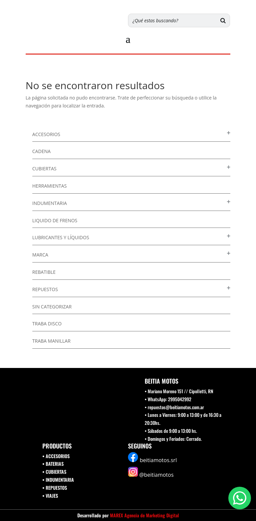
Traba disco (47, 323)
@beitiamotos (156, 474)
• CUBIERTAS (54, 471)
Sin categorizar (52, 306)
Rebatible (44, 272)
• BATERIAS (53, 463)
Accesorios (46, 134)
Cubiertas (44, 168)
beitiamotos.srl (158, 460)
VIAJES (52, 495)
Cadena (41, 151)
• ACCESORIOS (56, 455)
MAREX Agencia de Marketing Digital (144, 515)
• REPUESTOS (54, 487)
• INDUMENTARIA (58, 479)
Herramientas (49, 186)
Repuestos (45, 289)
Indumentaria (49, 203)
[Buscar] (223, 20)
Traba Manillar (51, 341)
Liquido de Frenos (54, 220)
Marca (40, 255)
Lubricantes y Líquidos (60, 237)
